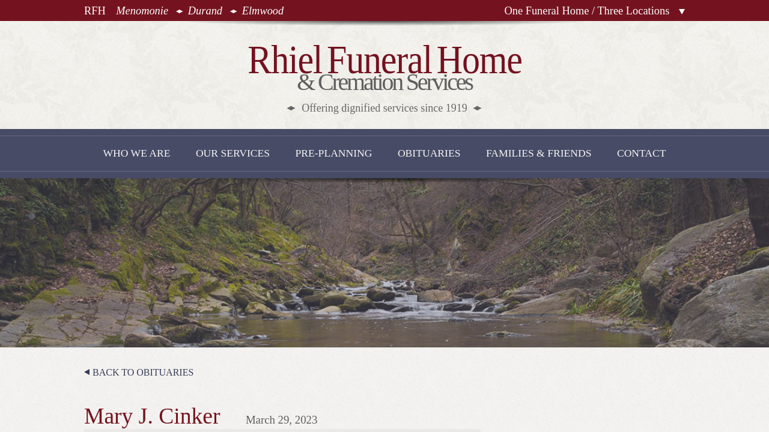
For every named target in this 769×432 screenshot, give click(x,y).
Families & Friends (539, 153)
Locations (682, 11)
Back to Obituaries (143, 372)
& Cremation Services (385, 76)
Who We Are (136, 153)
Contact (641, 153)
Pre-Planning (333, 153)
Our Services (233, 153)
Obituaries (429, 153)
